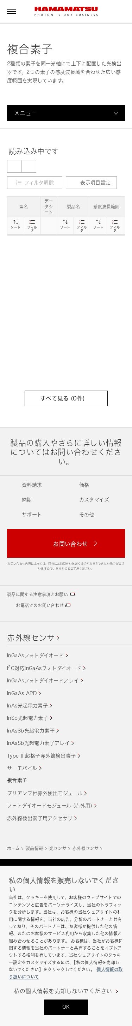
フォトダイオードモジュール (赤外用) (49, 805)
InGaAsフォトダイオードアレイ (43, 680)
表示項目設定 (91, 182)
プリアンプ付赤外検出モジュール (44, 793)
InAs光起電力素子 (27, 705)
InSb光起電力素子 (27, 718)
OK (66, 1007)
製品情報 (34, 848)
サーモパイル (22, 768)
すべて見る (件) (66, 398)
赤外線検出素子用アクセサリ (40, 818)
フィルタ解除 (39, 182)
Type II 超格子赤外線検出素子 (41, 756)
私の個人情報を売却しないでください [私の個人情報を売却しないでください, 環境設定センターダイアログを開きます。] (63, 991)
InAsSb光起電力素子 (31, 731)
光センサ (58, 848)
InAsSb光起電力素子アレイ (38, 743)
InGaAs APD (22, 693)
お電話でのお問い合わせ (40, 605)
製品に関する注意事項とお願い (37, 594)
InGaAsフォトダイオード (35, 655)
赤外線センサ (31, 637)
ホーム (13, 848)
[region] (66, 946)
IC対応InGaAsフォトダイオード (44, 668)
